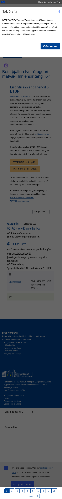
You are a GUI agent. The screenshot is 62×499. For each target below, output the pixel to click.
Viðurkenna (50, 46)
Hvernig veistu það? (49, 2)
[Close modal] (58, 11)
